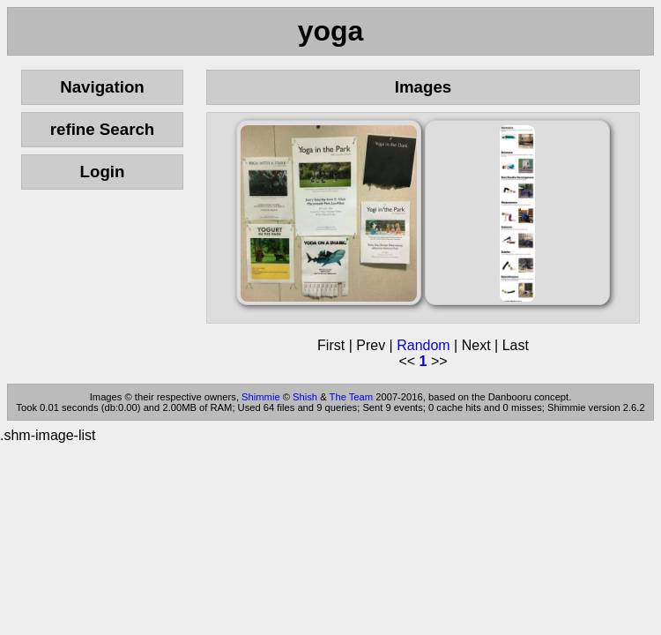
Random (423, 345)
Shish (305, 397)
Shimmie (260, 397)
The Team (352, 397)
